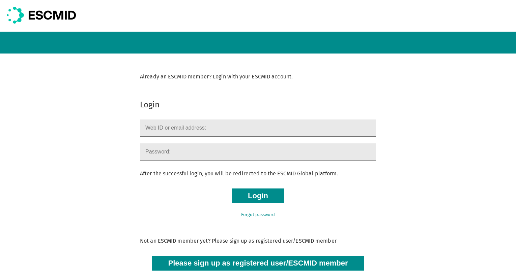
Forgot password (258, 214)
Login (258, 195)
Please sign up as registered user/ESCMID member (258, 263)
